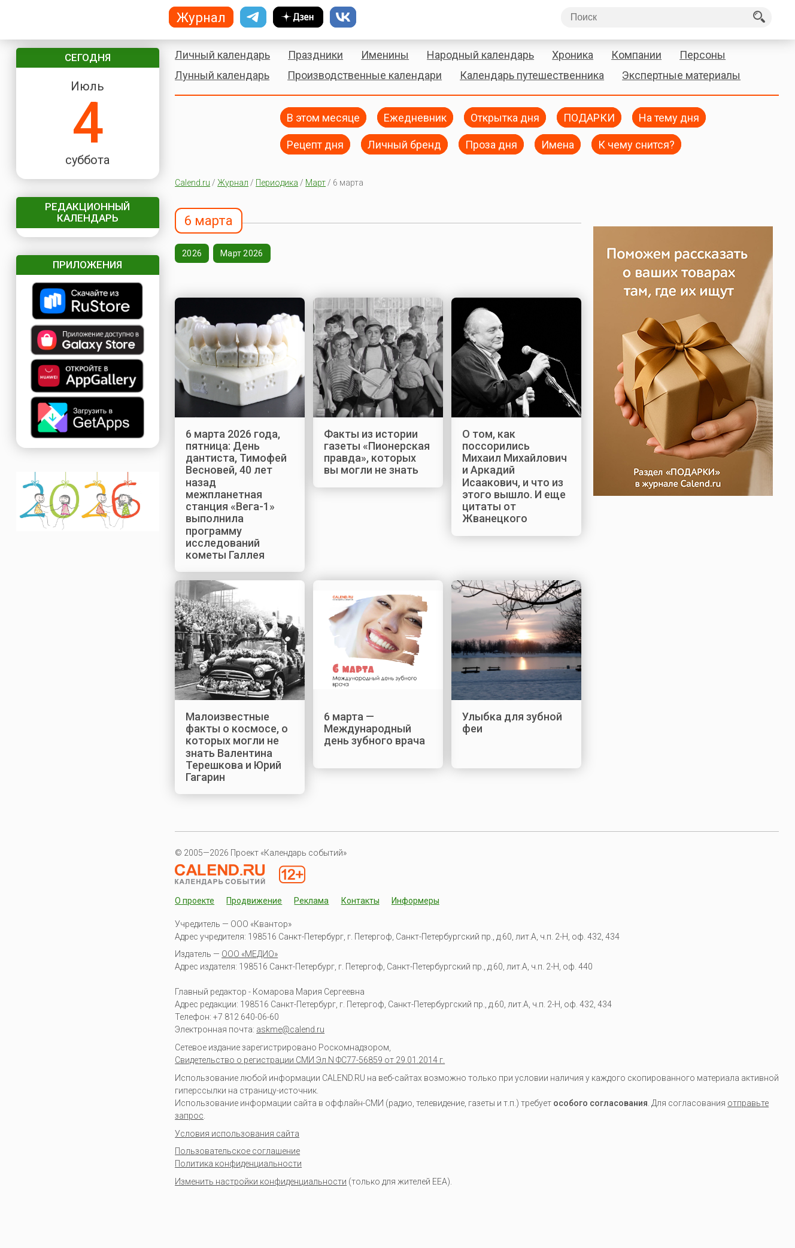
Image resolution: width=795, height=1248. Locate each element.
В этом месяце (323, 117)
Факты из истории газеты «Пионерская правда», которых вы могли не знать (377, 452)
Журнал (232, 182)
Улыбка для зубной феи (512, 722)
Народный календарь (480, 55)
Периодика (277, 182)
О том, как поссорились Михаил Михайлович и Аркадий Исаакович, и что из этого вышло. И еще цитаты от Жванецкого (514, 476)
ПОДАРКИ (589, 117)
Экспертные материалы (681, 75)
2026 (192, 253)
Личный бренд (404, 144)
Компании (636, 55)
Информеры (415, 900)
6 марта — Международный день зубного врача (374, 728)
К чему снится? (636, 144)
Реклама (311, 900)
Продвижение (254, 900)
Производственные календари (364, 75)
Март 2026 (241, 253)
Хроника (572, 55)
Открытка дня (505, 117)
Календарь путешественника (532, 75)
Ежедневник (415, 117)
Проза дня (491, 144)
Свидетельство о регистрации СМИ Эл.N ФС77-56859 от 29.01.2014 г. (310, 1060)
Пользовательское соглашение (237, 1151)
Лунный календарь (222, 75)
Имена (557, 144)
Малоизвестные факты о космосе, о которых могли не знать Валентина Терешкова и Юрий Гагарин (237, 746)
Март (315, 182)
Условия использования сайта (237, 1133)
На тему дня (669, 117)
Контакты (360, 900)
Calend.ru (192, 182)
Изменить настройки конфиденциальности (261, 1181)
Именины (385, 55)
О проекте (194, 900)
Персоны (702, 55)
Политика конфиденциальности (238, 1163)
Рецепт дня (315, 144)
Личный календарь (222, 55)
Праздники (315, 55)
